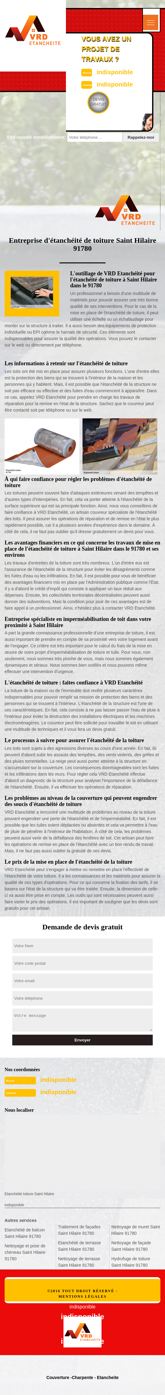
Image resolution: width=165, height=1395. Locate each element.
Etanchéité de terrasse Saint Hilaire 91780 (79, 1246)
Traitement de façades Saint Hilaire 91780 (79, 1230)
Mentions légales (82, 1296)
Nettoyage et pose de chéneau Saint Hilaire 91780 (25, 1252)
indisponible (115, 72)
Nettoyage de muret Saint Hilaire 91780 (135, 1230)
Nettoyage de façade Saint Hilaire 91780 (131, 1246)
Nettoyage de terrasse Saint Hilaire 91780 (79, 1262)
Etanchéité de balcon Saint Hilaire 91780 (25, 1233)
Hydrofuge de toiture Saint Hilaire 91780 (130, 1262)
